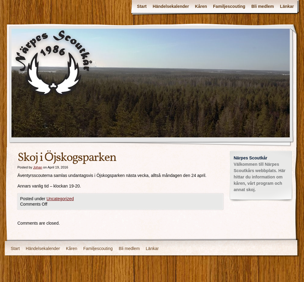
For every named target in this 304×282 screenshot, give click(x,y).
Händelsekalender (171, 6)
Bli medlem (262, 6)
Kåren (201, 6)
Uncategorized (60, 198)
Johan (37, 167)
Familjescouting (229, 6)
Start (142, 6)
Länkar (287, 6)
